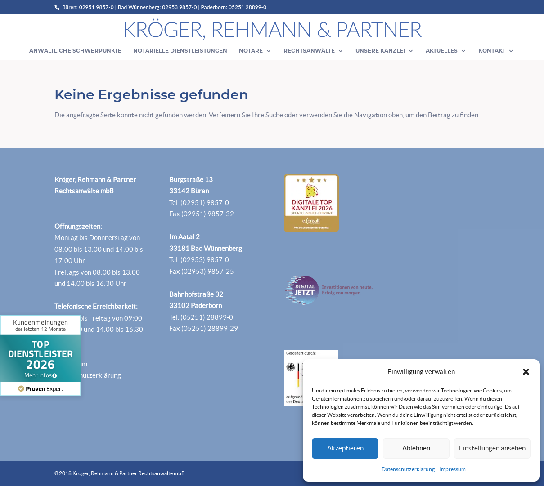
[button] (526, 371)
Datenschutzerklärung (408, 469)
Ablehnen (416, 448)
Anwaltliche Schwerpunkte (75, 51)
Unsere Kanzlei (380, 51)
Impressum (452, 469)
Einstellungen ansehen (492, 448)
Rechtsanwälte (309, 51)
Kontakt (491, 51)
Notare (251, 51)
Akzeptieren (345, 448)
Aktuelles (442, 51)
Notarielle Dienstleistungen (180, 51)
